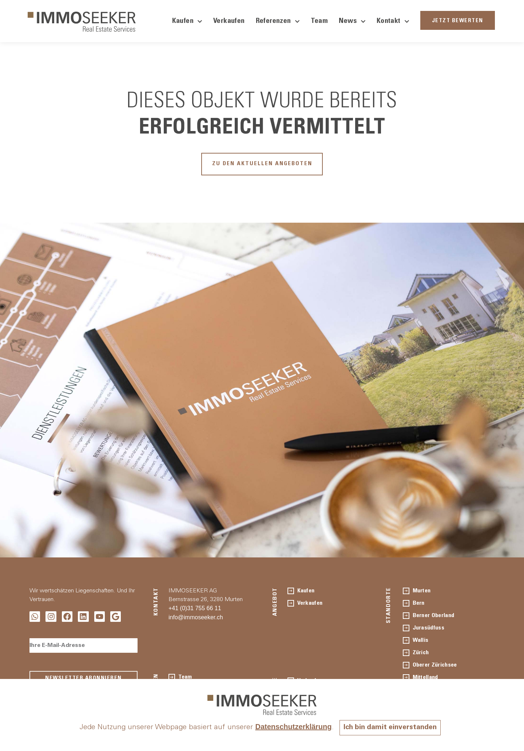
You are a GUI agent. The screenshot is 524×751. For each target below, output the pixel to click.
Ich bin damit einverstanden (390, 727)
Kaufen (187, 21)
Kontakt (393, 21)
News (352, 21)
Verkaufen (229, 21)
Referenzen (278, 21)
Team (319, 21)
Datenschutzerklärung (292, 727)
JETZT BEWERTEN (457, 21)
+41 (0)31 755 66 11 (194, 610)
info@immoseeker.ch (195, 619)
